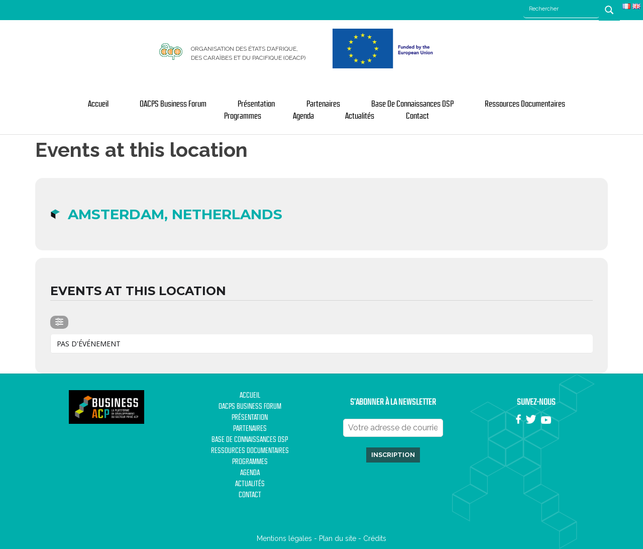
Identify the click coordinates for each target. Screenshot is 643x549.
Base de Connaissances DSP (412, 104)
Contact (417, 116)
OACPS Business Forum (173, 104)
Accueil (98, 104)
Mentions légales (284, 538)
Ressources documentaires (525, 104)
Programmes (242, 116)
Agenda (303, 116)
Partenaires (323, 104)
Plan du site (337, 538)
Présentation (256, 104)
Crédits (374, 538)
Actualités (359, 116)
